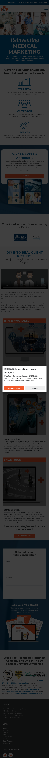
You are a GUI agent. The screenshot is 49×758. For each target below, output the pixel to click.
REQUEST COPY (14, 388)
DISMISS (35, 388)
